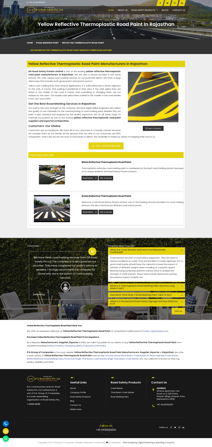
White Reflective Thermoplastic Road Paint (106, 162)
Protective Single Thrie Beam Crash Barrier (85, 358)
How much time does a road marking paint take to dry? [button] (141, 294)
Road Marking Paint (47, 42)
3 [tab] (67, 305)
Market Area (76, 409)
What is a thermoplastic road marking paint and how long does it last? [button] (142, 287)
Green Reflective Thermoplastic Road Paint (106, 196)
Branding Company (165, 442)
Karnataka (100, 345)
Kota (165, 331)
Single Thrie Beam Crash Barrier (123, 358)
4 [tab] (71, 305)
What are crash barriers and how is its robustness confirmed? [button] (137, 251)
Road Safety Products (145, 10)
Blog (72, 401)
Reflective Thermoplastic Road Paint (83, 42)
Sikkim (79, 345)
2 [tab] (63, 305)
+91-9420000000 (36, 2)
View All (178, 311)
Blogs (165, 10)
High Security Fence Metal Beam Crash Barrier (123, 355)
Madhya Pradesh (55, 345)
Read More (90, 178)
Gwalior (146, 331)
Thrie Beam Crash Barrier (122, 392)
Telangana (69, 345)
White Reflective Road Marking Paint (45, 358)
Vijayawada (156, 331)
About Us (122, 10)
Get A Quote (153, 128)
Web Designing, (130, 442)
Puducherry (88, 345)
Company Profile (78, 392)
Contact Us (178, 10)
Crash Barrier (117, 388)
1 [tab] (59, 305)
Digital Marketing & (147, 442)
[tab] (146, 251)
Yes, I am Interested (106, 146)
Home (111, 10)
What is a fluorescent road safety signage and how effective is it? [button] (144, 302)
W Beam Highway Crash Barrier (162, 355)
